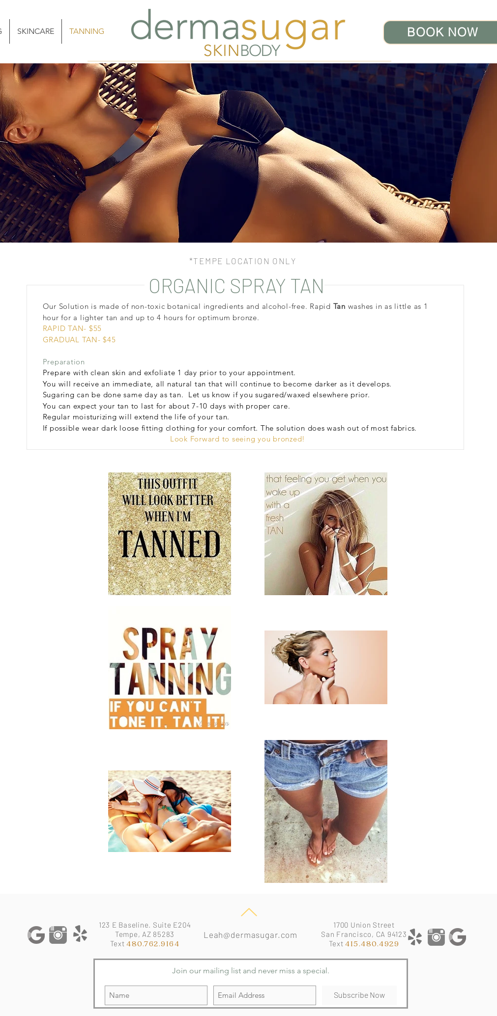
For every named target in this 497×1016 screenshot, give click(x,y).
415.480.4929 (372, 944)
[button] (35, 31)
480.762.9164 (152, 944)
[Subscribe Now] (359, 995)
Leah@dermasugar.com (250, 934)
